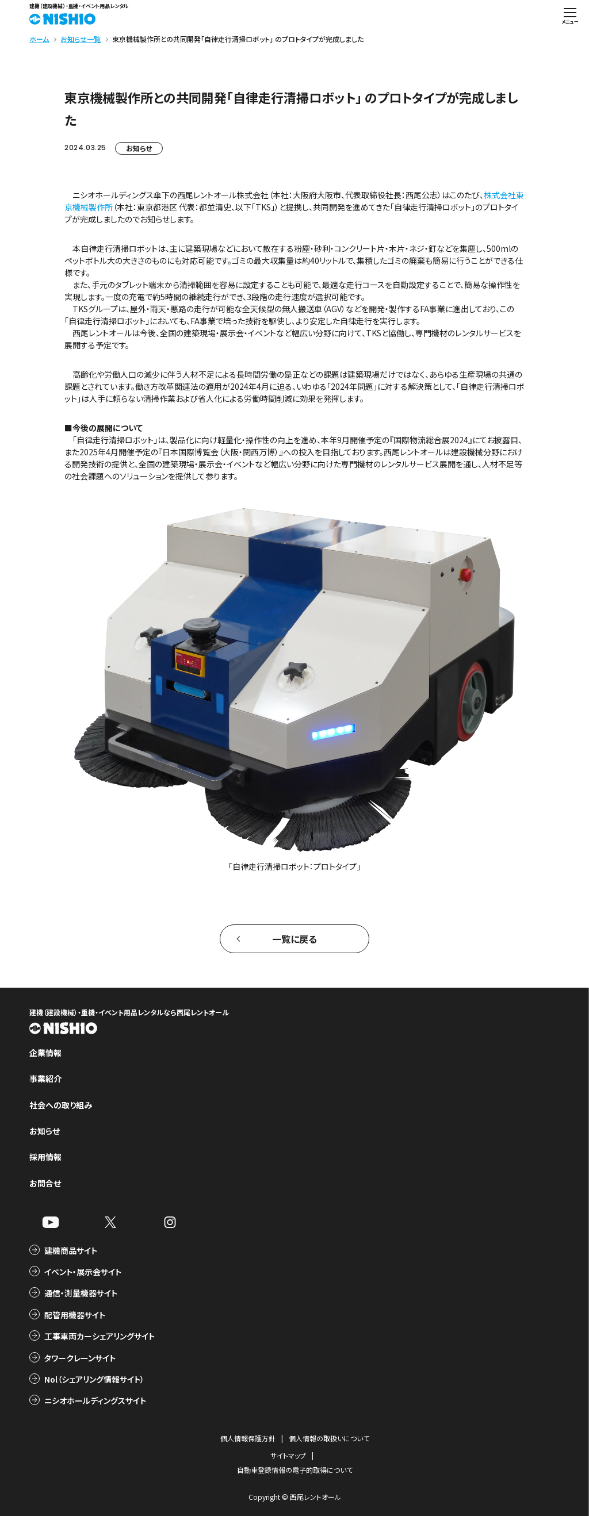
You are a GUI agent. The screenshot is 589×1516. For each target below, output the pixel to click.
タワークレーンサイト (80, 1358)
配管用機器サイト (74, 1315)
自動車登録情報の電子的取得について (295, 1470)
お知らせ (139, 148)
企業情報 (45, 1052)
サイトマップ (288, 1455)
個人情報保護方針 (248, 1438)
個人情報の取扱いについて (329, 1438)
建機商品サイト (70, 1250)
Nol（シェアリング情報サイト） (94, 1379)
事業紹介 (45, 1078)
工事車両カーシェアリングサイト (99, 1336)
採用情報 (45, 1156)
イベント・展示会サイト (82, 1271)
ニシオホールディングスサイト (95, 1400)
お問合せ (45, 1183)
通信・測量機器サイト (80, 1293)
